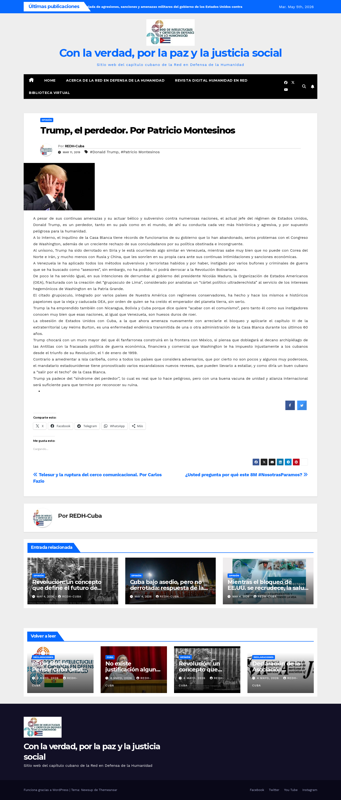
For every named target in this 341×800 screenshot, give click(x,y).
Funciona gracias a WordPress (46, 790)
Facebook (257, 790)
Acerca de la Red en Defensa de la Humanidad (115, 80)
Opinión (47, 120)
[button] (304, 86)
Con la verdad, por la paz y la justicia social (170, 53)
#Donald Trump (104, 152)
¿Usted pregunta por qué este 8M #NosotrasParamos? (246, 474)
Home (50, 80)
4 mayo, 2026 (48, 678)
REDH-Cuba (74, 146)
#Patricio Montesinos (140, 152)
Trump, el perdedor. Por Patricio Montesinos (137, 130)
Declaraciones (43, 657)
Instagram (309, 790)
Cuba (110, 657)
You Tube (291, 790)
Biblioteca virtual (49, 93)
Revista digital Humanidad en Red (211, 80)
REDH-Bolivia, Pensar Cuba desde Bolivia (59, 669)
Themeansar (108, 790)
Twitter (274, 790)
